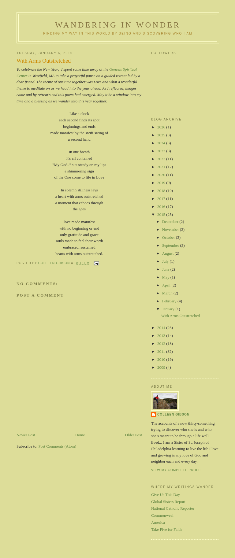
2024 (161, 143)
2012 (161, 343)
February (169, 301)
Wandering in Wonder (118, 24)
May (166, 277)
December (171, 221)
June (166, 269)
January (169, 309)
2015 (161, 214)
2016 (161, 206)
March (167, 293)
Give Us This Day (165, 494)
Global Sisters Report (168, 501)
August (168, 253)
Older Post (133, 435)
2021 (161, 166)
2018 (161, 190)
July (166, 261)
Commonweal (162, 515)
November (171, 229)
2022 (161, 159)
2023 (161, 151)
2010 (161, 359)
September (171, 245)
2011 (161, 351)
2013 (161, 335)
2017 (161, 198)
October (169, 237)
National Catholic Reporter (172, 508)
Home (80, 435)
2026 (161, 127)
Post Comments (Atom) (57, 446)
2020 (161, 174)
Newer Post (26, 435)
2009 (161, 367)
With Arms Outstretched (180, 315)
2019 (161, 182)
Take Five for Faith (166, 529)
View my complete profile (177, 470)
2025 (161, 135)
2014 (161, 327)
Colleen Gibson (173, 414)
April (167, 285)
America (158, 522)
